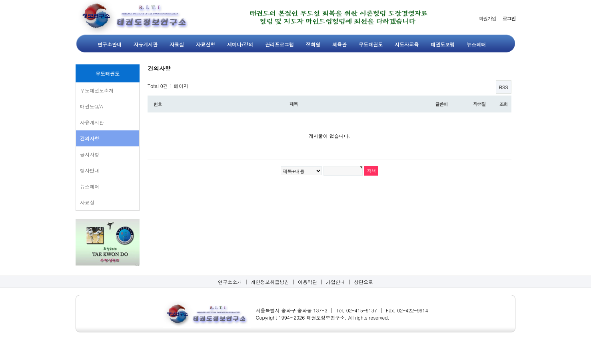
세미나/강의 (240, 44)
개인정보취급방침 (270, 281)
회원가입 (487, 18)
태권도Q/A (91, 106)
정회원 (313, 44)
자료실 (177, 44)
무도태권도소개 (97, 90)
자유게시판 (146, 44)
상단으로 (363, 281)
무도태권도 (371, 44)
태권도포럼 (443, 44)
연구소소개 (230, 281)
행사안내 (89, 170)
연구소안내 (110, 44)
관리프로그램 (279, 44)
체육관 (339, 44)
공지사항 (89, 154)
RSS (503, 87)
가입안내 (335, 281)
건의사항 (89, 138)
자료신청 (205, 44)
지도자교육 (407, 44)
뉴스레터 (476, 44)
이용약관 (307, 281)
